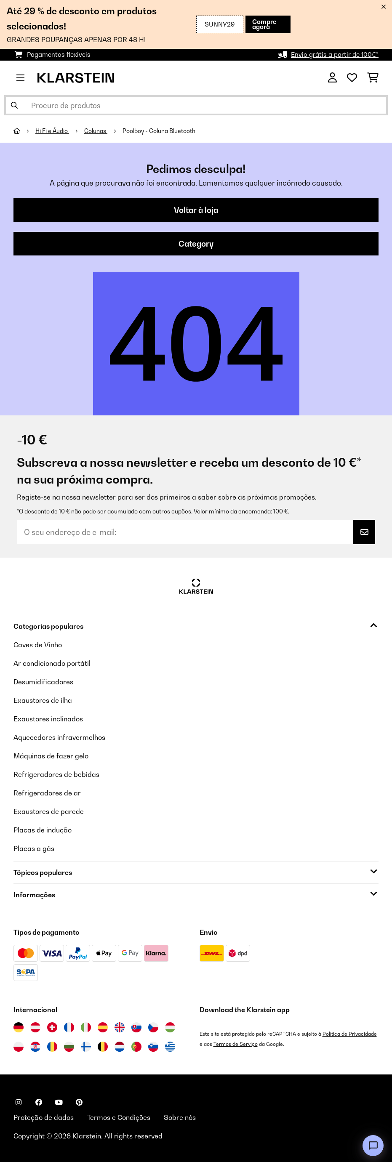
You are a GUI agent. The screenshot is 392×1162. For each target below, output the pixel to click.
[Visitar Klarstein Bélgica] (103, 1047)
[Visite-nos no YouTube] (59, 1102)
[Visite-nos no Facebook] (39, 1102)
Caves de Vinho (37, 645)
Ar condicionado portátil (52, 663)
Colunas (95, 131)
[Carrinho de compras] (373, 77)
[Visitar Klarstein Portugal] (136, 1047)
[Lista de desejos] (352, 77)
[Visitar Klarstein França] (69, 1027)
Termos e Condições (118, 1117)
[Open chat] (373, 1145)
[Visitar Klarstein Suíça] (52, 1027)
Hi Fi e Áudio (52, 131)
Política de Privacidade (350, 1034)
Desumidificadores (43, 682)
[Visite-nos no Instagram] (18, 1102)
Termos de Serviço (235, 1044)
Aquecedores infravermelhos (59, 737)
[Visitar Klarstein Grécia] (170, 1047)
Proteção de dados (43, 1117)
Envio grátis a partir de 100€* (335, 54)
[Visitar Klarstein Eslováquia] (136, 1027)
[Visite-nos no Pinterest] (79, 1102)
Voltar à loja (196, 210)
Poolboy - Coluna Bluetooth (159, 131)
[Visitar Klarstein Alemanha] (18, 1027)
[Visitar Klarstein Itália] (86, 1027)
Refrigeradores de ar (47, 793)
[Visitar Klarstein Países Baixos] (120, 1047)
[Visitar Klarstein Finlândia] (86, 1047)
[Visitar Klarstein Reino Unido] (120, 1027)
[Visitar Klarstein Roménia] (52, 1047)
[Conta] (332, 77)
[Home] (24, 131)
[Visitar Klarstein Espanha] (103, 1027)
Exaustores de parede (48, 811)
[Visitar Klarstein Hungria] (170, 1027)
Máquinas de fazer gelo (50, 756)
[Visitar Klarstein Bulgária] (69, 1047)
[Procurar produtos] (196, 105)
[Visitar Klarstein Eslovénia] (153, 1047)
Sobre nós (180, 1117)
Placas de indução (42, 830)
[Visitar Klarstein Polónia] (18, 1047)
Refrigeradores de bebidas (56, 774)
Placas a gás (33, 848)
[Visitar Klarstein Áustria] (35, 1027)
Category (196, 243)
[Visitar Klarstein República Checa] (153, 1027)
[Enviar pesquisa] (14, 105)
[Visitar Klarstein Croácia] (35, 1047)
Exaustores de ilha (42, 700)
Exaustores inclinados (48, 719)
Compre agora (264, 24)
